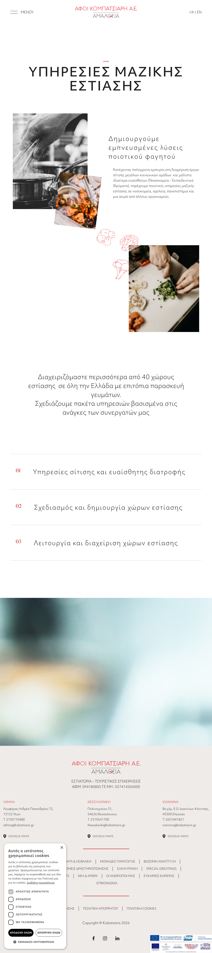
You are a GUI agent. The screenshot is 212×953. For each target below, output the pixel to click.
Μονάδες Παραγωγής (117, 861)
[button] (35, 942)
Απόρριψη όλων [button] (48, 932)
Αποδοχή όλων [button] (21, 932)
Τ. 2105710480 (14, 819)
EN (199, 12)
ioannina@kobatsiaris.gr (179, 825)
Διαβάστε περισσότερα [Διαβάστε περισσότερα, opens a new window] (41, 882)
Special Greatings (161, 869)
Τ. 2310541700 (98, 819)
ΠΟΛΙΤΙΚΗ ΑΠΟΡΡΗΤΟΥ (100, 909)
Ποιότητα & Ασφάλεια (74, 861)
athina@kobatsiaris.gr (18, 825)
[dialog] (35, 896)
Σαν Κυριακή (127, 869)
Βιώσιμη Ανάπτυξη (160, 861)
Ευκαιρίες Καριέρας (159, 876)
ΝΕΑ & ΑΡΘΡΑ (88, 876)
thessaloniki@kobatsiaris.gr (106, 825)
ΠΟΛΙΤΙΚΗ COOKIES (141, 909)
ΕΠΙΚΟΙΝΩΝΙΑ (106, 883)
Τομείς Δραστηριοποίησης (86, 869)
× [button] (61, 847)
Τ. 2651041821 (173, 819)
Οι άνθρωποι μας (120, 876)
